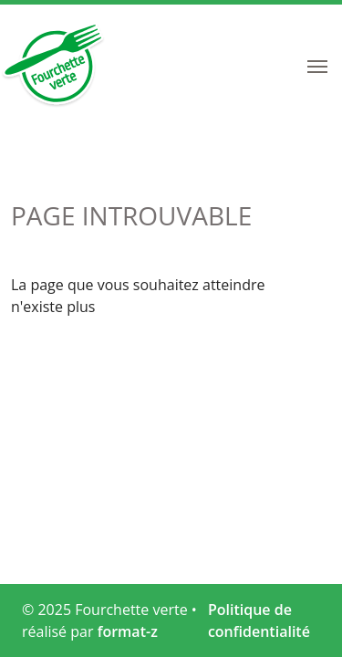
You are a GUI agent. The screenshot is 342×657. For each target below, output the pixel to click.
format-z (128, 631)
